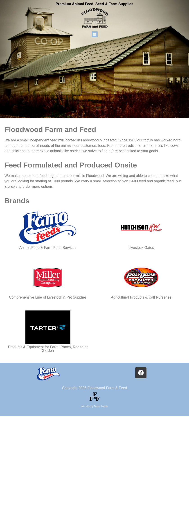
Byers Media (101, 406)
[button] (95, 34)
